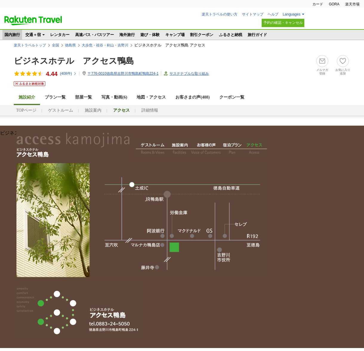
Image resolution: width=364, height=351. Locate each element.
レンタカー (60, 34)
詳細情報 (149, 110)
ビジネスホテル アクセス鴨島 (74, 60)
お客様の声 (206, 149)
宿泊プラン (232, 149)
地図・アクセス (151, 97)
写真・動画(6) (114, 97)
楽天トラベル (33, 20)
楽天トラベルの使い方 (219, 14)
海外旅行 (127, 34)
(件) (68, 73)
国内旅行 (12, 34)
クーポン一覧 (231, 97)
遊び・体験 (150, 34)
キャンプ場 (175, 34)
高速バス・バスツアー (94, 34)
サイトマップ (252, 14)
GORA (334, 4)
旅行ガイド (257, 34)
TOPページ (26, 110)
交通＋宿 (33, 34)
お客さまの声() (192, 97)
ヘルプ (273, 14)
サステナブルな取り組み (189, 73)
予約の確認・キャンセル (283, 23)
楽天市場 (352, 4)
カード (317, 4)
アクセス (255, 149)
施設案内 (93, 110)
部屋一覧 (83, 97)
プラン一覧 (55, 97)
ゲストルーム (60, 110)
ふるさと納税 (230, 34)
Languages (291, 14)
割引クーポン (201, 34)
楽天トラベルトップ (30, 45)
